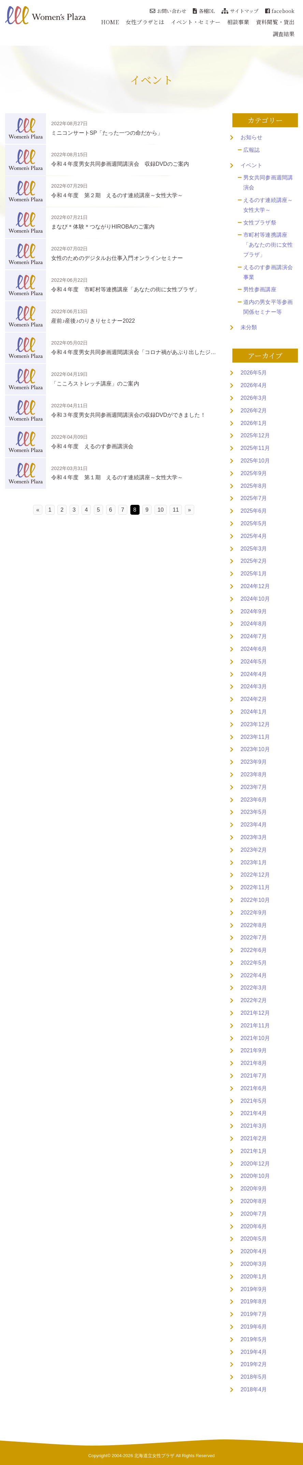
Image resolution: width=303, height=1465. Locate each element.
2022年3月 (254, 988)
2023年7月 (254, 787)
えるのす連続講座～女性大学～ (268, 205)
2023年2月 (254, 850)
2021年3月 (254, 1126)
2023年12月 (255, 724)
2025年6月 (254, 511)
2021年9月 (254, 1050)
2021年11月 (255, 1025)
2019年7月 (254, 1314)
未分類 (249, 327)
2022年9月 (254, 912)
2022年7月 (254, 937)
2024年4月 (254, 674)
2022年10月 (255, 900)
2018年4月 (254, 1389)
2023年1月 (254, 862)
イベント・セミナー (195, 22)
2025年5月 (254, 523)
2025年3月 (254, 549)
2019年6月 (254, 1327)
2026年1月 (254, 423)
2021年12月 (255, 1013)
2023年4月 (254, 824)
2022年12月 (255, 875)
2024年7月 (254, 636)
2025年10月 (255, 461)
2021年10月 (255, 1038)
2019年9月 (254, 1289)
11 (176, 510)
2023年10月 (255, 749)
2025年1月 (254, 573)
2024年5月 (254, 661)
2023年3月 (254, 837)
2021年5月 (254, 1101)
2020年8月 (254, 1201)
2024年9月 (254, 611)
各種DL (204, 10)
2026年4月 (254, 385)
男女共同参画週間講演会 (268, 182)
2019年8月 (254, 1301)
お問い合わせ (168, 10)
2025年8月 (254, 486)
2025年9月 (254, 473)
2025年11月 (255, 448)
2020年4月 (254, 1251)
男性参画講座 (259, 289)
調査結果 (283, 34)
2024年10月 (255, 599)
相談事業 (238, 22)
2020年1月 (254, 1276)
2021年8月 (254, 1063)
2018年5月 (254, 1377)
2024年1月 (254, 712)
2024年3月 (254, 686)
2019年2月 (254, 1364)
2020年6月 (254, 1226)
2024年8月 (254, 624)
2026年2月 (254, 410)
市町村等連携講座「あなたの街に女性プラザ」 (268, 245)
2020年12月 (255, 1164)
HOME (110, 22)
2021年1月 (254, 1151)
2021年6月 (254, 1088)
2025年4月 (254, 536)
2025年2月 (254, 561)
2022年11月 (255, 887)
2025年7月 (254, 498)
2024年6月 (254, 649)
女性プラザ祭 (259, 222)
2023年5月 (254, 812)
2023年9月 (254, 762)
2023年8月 (254, 774)
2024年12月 (255, 586)
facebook (279, 10)
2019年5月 (254, 1339)
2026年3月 (254, 398)
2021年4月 (254, 1113)
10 (161, 510)
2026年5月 (254, 373)
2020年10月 (255, 1176)
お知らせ (251, 137)
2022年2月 (254, 1000)
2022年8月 (254, 925)
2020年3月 (254, 1264)
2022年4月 (254, 975)
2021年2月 (254, 1138)
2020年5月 (254, 1239)
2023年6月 (254, 800)
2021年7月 (254, 1076)
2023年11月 (255, 737)
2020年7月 (254, 1214)
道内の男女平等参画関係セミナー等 (268, 307)
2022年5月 (254, 963)
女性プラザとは (145, 22)
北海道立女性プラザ (154, 1455)
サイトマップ (239, 10)
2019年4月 (254, 1352)
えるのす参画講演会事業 (268, 272)
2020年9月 (254, 1188)
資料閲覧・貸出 (275, 22)
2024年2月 (254, 699)
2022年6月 (254, 950)
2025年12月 (255, 435)
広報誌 (251, 150)
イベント (251, 165)
